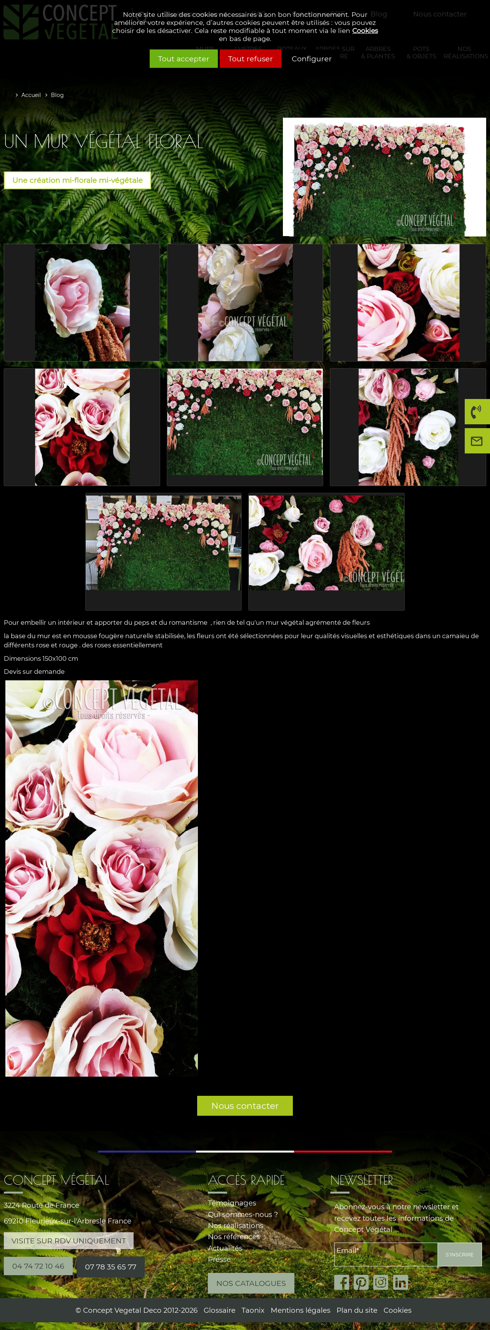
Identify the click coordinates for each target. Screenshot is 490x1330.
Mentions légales (300, 1310)
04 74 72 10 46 (475, 414)
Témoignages (232, 1203)
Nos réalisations (235, 1225)
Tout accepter (183, 58)
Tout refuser (250, 58)
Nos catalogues (251, 1283)
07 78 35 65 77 (110, 1266)
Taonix (253, 1310)
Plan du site (356, 1310)
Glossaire (219, 1310)
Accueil (31, 95)
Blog (57, 95)
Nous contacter (245, 1105)
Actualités (225, 1248)
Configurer (312, 58)
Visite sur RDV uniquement (68, 1240)
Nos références (234, 1236)
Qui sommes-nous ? (243, 1214)
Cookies (365, 30)
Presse (219, 1259)
